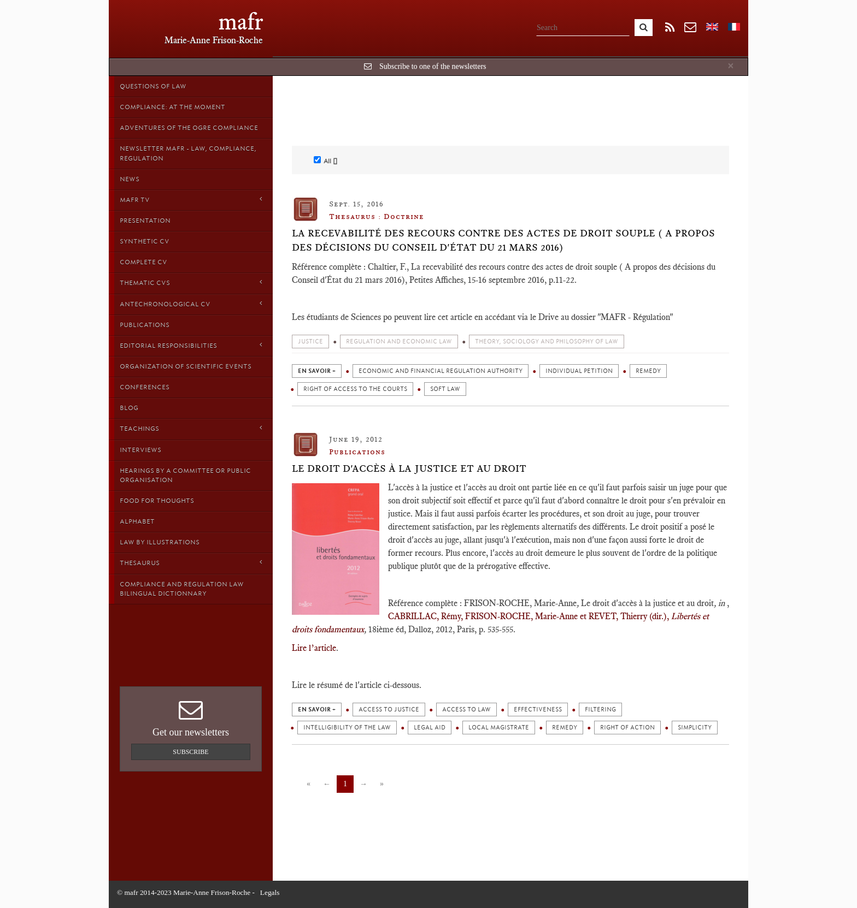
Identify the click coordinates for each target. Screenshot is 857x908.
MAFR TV (191, 199)
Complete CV (143, 262)
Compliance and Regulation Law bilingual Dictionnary (182, 588)
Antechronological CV (191, 304)
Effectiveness (538, 709)
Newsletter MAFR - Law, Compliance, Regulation (188, 153)
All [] (325, 160)
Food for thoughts (157, 501)
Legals (270, 892)
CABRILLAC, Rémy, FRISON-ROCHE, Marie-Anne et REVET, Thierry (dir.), (528, 616)
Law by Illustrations (159, 542)
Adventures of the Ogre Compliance (189, 128)
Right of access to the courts (355, 389)
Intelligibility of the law (347, 727)
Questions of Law (153, 86)
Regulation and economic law (399, 341)
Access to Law (466, 709)
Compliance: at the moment (172, 107)
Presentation (145, 220)
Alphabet (137, 521)
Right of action (627, 727)
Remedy (648, 371)
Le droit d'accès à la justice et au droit (409, 468)
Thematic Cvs (191, 282)
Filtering (600, 709)
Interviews (140, 450)
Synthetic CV (144, 241)
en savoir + (317, 371)
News (129, 179)
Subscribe (190, 752)
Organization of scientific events (185, 366)
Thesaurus (191, 563)
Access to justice (389, 709)
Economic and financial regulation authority (441, 371)
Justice (310, 341)
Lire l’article (314, 648)
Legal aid (429, 727)
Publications (144, 325)
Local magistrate (498, 727)
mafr (241, 21)
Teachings (191, 428)
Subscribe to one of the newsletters (432, 66)
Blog (129, 408)
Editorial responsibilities (191, 345)
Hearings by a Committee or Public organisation (185, 475)
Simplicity (695, 727)
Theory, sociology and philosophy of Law (546, 341)
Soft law (445, 389)
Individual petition (579, 371)
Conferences (144, 387)
